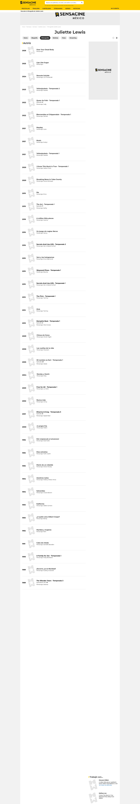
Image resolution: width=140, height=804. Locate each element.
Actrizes (35, 34)
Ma (37, 200)
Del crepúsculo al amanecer (47, 447)
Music (38, 148)
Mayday (39, 135)
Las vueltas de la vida (45, 356)
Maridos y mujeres (43, 537)
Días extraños (42, 460)
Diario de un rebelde (44, 473)
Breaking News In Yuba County (49, 187)
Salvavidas (40, 498)
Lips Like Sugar (42, 70)
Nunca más (41, 408)
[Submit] (82, 2)
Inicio (23, 34)
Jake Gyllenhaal (55, 5)
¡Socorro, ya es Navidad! (46, 576)
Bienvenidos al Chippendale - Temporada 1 (53, 122)
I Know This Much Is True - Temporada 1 (53, 174)
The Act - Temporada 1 (45, 212)
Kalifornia (40, 511)
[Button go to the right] (117, 45)
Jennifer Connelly (63, 5)
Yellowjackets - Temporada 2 (48, 96)
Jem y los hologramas (45, 265)
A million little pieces (45, 226)
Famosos (28, 34)
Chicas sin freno (43, 343)
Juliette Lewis (42, 34)
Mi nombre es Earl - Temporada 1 (50, 368)
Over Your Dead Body (45, 57)
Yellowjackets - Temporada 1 (47, 161)
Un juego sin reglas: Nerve (47, 239)
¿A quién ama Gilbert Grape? (48, 524)
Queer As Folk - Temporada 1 (48, 108)
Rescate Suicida (43, 83)
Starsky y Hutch (43, 382)
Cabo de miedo (42, 550)
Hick (38, 317)
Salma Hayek (71, 5)
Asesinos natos (42, 486)
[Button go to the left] (113, 45)
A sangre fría (42, 434)
